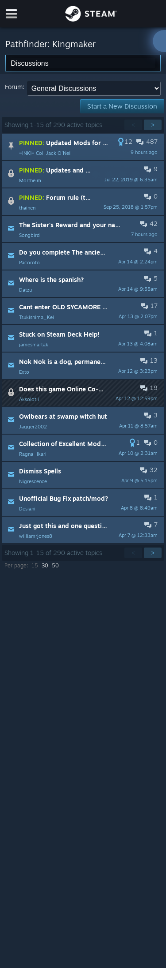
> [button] (152, 124)
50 (55, 565)
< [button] (133, 124)
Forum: (14, 86)
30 (45, 565)
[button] (83, 147)
